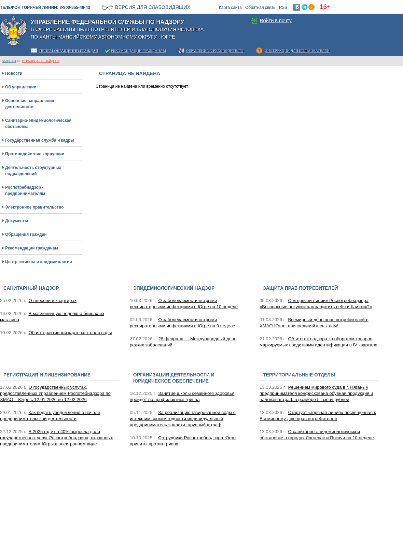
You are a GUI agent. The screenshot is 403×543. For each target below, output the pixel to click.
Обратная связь (260, 7)
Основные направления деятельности (29, 103)
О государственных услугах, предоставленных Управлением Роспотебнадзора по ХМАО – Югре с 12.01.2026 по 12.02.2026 (55, 393)
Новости (13, 73)
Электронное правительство (34, 207)
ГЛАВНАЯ (9, 61)
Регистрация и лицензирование (47, 374)
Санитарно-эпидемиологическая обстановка (38, 123)
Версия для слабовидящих (152, 7)
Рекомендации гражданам (31, 248)
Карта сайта (230, 7)
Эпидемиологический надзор (173, 288)
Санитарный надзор (31, 288)
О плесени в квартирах (53, 300)
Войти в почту (276, 20)
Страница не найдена (40, 61)
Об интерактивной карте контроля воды (70, 332)
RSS (283, 7)
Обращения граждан (26, 234)
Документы (16, 220)
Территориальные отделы (299, 374)
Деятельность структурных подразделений (33, 170)
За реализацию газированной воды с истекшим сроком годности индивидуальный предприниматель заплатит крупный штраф (183, 418)
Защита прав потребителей (300, 288)
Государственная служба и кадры (39, 140)
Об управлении (20, 87)
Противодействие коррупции (34, 154)
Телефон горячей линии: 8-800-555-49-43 (45, 7)
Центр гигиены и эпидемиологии (38, 261)
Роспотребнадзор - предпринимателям (25, 190)
